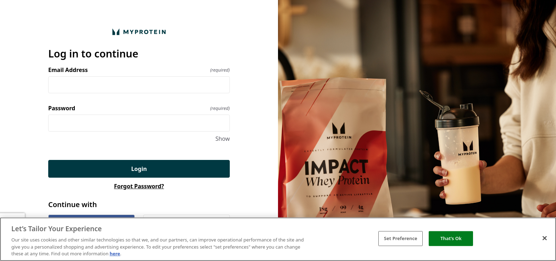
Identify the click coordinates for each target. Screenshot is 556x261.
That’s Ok (451, 238)
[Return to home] (139, 31)
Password (139, 108)
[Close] (544, 238)
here (115, 253)
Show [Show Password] (222, 139)
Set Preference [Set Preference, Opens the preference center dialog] (400, 238)
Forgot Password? (139, 186)
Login (139, 169)
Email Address (139, 69)
